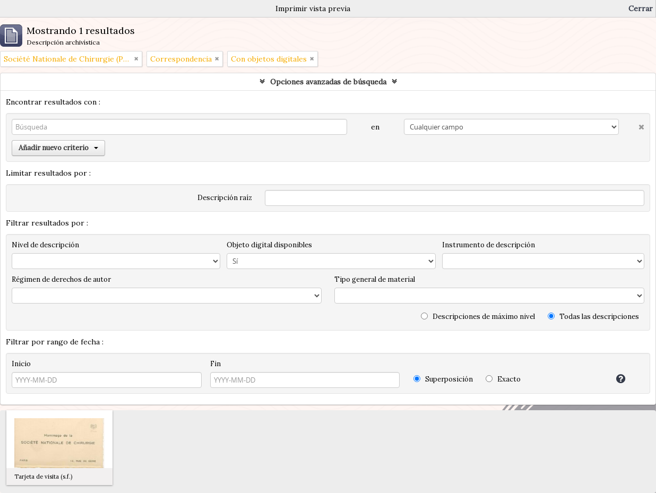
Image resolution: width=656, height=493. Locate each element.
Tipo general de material (374, 279)
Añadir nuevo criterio (58, 147)
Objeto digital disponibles (269, 244)
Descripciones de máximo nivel (478, 316)
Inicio (21, 363)
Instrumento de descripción (488, 244)
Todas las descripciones (593, 316)
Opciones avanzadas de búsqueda (328, 82)
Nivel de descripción (45, 244)
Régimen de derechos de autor (61, 279)
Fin (215, 363)
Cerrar (640, 8)
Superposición (443, 379)
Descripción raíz (224, 197)
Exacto (503, 379)
